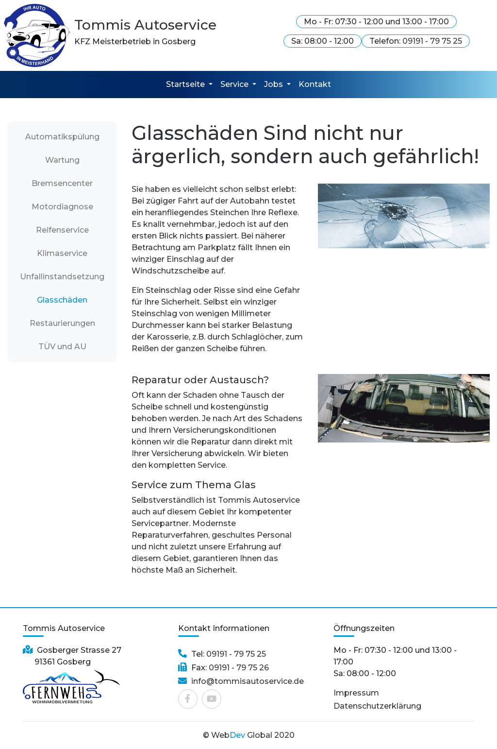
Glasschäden (62, 300)
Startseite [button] (186, 84)
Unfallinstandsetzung (62, 276)
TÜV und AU (62, 346)
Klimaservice (62, 253)
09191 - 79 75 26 (238, 667)
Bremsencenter (62, 183)
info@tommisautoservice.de (247, 681)
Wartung (62, 160)
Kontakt (314, 84)
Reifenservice (62, 230)
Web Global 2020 (253, 735)
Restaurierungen (62, 323)
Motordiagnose (62, 206)
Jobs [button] (274, 84)
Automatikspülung (67, 136)
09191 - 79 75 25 (432, 41)
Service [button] (235, 84)
